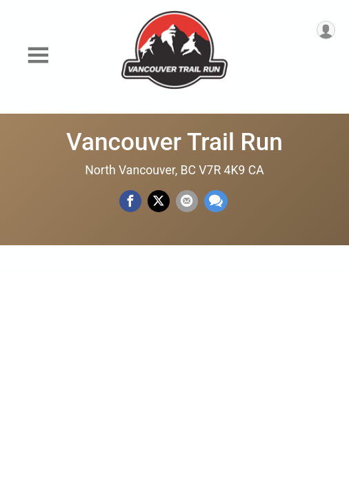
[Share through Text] (216, 201)
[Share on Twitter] (159, 201)
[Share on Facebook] (130, 201)
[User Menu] (326, 30)
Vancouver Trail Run (174, 141)
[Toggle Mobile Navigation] (38, 55)
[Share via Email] (187, 201)
